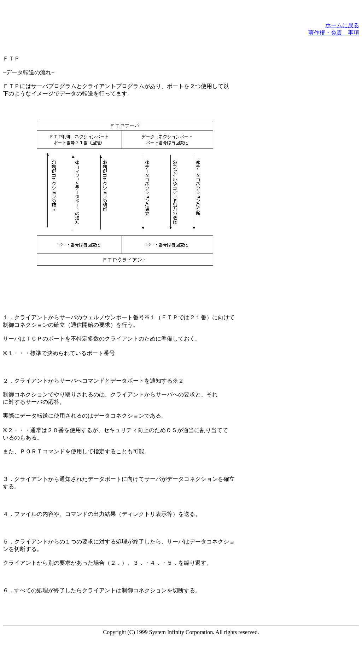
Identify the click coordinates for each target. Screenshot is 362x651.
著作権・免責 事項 (333, 33)
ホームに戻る (342, 25)
